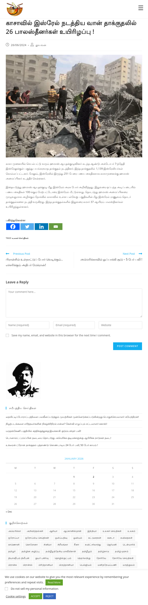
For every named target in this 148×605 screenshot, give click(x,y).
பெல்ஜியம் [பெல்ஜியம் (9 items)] (86, 565)
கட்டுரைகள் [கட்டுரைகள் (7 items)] (94, 537)
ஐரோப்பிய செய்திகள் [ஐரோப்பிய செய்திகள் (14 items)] (37, 537)
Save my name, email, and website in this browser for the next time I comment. (61, 335)
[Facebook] (13, 226)
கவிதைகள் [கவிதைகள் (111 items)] (126, 537)
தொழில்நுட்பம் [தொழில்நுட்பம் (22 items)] (63, 558)
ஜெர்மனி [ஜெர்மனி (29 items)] (112, 544)
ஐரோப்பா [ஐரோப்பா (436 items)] (13, 537)
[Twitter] (27, 226)
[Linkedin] (41, 226)
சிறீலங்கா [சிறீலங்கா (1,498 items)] (63, 544)
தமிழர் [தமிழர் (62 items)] (12, 551)
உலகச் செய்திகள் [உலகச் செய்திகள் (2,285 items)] (112, 531)
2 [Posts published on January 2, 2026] (93, 477)
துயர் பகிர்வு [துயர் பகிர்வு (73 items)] (42, 558)
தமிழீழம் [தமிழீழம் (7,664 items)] (87, 551)
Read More (54, 582)
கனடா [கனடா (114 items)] (110, 537)
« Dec (9, 511)
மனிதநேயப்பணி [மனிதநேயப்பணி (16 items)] (107, 565)
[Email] (55, 226)
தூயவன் (41, 45)
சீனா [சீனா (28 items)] (76, 544)
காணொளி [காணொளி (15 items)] (13, 544)
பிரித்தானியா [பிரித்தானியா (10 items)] (46, 565)
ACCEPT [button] (35, 596)
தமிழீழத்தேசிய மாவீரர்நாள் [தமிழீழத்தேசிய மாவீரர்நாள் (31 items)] (61, 551)
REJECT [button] (49, 596)
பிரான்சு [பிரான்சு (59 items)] (12, 565)
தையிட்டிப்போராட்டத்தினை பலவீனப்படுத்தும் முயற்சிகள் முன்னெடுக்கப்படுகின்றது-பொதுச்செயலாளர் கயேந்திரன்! (72, 417)
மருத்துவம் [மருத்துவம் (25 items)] (129, 565)
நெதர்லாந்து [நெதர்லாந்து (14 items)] (83, 558)
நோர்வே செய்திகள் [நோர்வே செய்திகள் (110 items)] (123, 558)
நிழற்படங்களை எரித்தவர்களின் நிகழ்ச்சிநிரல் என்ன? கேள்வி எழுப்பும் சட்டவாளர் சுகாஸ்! (56, 424)
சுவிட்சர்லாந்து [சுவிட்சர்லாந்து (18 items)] (93, 544)
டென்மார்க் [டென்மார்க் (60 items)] (129, 544)
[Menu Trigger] (140, 7)
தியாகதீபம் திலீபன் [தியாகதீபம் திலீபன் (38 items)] (18, 558)
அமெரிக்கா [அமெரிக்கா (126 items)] (14, 531)
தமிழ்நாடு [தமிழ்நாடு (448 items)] (103, 551)
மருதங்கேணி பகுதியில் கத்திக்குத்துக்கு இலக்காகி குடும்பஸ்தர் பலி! (43, 431)
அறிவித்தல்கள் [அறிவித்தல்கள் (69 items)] (35, 531)
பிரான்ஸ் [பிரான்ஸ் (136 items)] (28, 565)
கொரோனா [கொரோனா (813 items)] (32, 544)
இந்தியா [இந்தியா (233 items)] (92, 531)
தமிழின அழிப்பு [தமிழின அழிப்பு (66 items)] (31, 551)
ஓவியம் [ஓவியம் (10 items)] (77, 537)
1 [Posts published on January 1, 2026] (74, 477)
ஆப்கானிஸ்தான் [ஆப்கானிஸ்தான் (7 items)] (72, 531)
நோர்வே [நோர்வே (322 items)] (101, 558)
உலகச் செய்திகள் (20, 238)
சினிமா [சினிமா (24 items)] (47, 544)
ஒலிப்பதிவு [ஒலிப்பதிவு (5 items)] (61, 537)
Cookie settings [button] (16, 596)
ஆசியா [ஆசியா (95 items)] (53, 531)
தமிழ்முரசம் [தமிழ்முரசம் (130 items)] (121, 551)
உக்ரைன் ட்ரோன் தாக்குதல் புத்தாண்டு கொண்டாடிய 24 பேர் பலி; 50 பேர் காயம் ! (52, 445)
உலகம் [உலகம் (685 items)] (131, 531)
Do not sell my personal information (34, 588)
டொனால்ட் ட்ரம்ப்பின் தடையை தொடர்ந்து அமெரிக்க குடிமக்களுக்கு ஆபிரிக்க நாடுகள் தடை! (58, 438)
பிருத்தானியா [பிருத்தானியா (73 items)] (66, 565)
